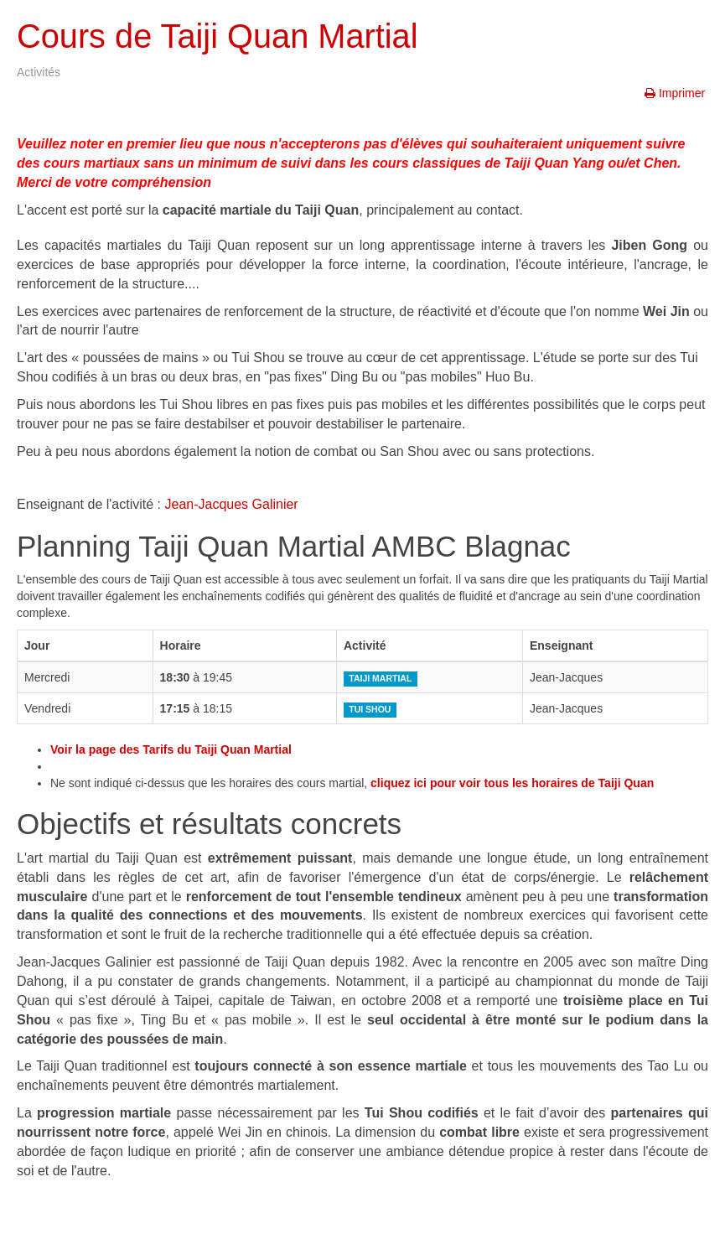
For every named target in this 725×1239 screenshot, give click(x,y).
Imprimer (676, 93)
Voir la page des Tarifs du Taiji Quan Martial (171, 749)
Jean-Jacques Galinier (231, 504)
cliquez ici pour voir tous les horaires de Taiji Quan (512, 783)
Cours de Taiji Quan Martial (229, 35)
